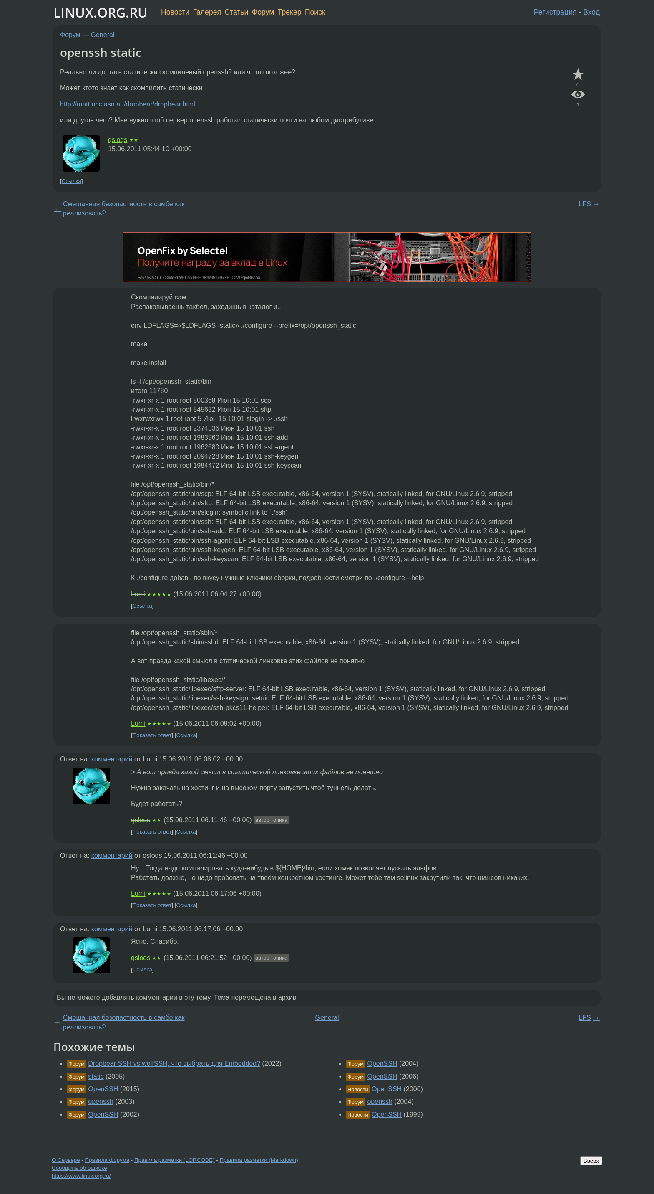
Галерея (207, 12)
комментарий (112, 759)
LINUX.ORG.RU (100, 12)
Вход (591, 12)
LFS (585, 204)
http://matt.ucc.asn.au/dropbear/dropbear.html (127, 104)
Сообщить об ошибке (79, 1168)
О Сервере (66, 1160)
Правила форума (107, 1160)
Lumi (138, 594)
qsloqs (117, 139)
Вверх (591, 1161)
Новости (175, 12)
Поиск (315, 12)
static (95, 1076)
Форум (263, 12)
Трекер (290, 12)
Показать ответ (152, 735)
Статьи (236, 12)
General (103, 34)
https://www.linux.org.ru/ (81, 1176)
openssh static (100, 52)
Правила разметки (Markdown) (258, 1160)
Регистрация (555, 12)
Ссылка (71, 181)
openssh (100, 1101)
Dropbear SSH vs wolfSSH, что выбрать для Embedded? (174, 1063)
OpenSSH (103, 1089)
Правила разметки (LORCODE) (174, 1160)
